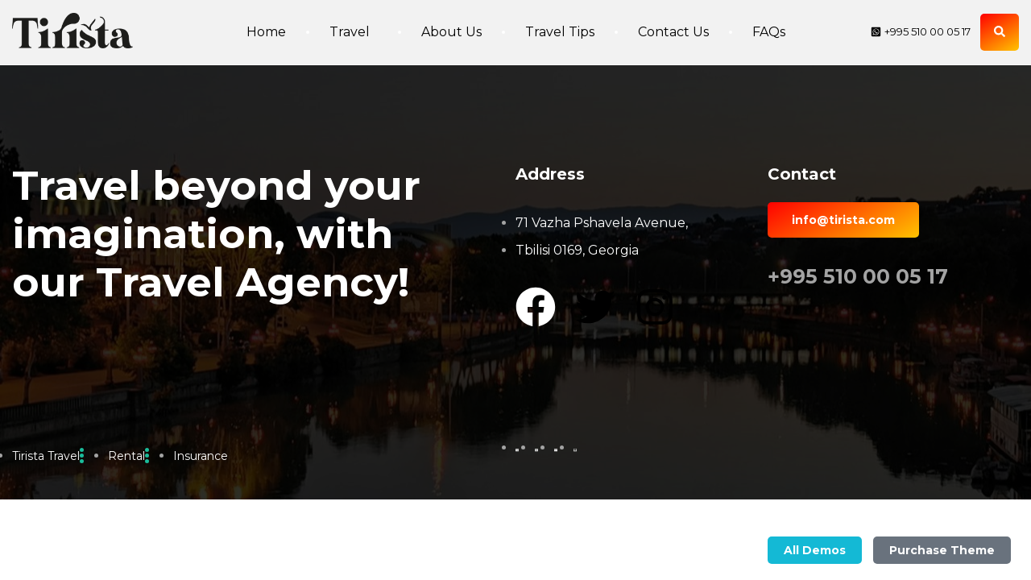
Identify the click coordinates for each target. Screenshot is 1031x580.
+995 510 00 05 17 (858, 276)
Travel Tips (559, 31)
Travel (353, 32)
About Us (451, 31)
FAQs (768, 31)
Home (266, 31)
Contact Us (673, 31)
